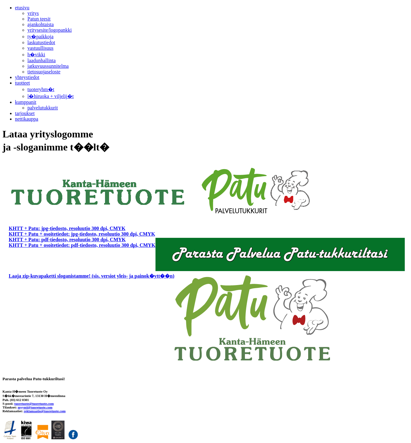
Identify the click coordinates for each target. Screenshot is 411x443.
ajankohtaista (40, 24)
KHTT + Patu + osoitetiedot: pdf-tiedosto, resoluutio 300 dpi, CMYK (82, 245)
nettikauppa (26, 119)
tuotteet (22, 82)
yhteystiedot (27, 77)
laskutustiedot (41, 42)
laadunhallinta (41, 60)
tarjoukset (25, 113)
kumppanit (25, 102)
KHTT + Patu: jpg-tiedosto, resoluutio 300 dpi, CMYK (67, 228)
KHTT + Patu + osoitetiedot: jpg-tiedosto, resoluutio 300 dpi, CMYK (82, 234)
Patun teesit (38, 18)
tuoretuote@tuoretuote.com (34, 403)
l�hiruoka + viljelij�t (50, 96)
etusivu (22, 7)
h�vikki (36, 54)
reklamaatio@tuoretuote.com (44, 411)
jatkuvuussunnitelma (48, 66)
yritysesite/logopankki (49, 30)
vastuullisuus (40, 48)
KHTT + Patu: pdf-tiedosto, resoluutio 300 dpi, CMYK (67, 239)
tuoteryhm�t (40, 89)
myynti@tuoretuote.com (35, 407)
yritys (33, 13)
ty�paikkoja (40, 36)
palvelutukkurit (42, 107)
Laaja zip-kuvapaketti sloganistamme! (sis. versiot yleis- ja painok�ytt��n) (91, 276)
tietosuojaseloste (43, 71)
